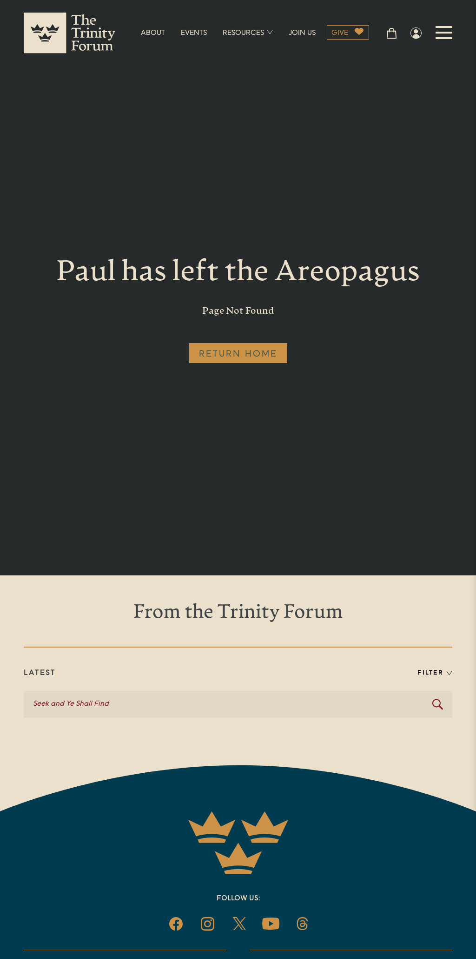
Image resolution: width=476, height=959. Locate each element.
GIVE (339, 33)
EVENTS (194, 33)
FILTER (434, 673)
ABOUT (153, 33)
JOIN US (302, 33)
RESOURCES (248, 33)
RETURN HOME (238, 354)
